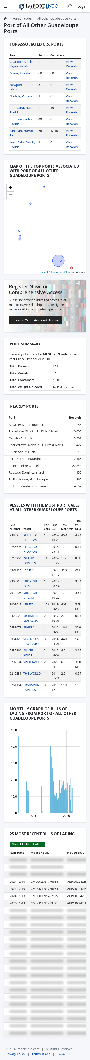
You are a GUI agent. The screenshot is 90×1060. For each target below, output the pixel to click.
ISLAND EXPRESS (29, 560)
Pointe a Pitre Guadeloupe (27, 465)
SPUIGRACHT (32, 662)
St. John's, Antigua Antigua (27, 486)
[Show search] (69, 6)
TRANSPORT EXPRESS (32, 687)
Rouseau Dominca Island (26, 472)
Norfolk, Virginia (21, 96)
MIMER (28, 604)
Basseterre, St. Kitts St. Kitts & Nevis (34, 431)
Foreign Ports (22, 18)
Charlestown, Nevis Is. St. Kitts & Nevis (36, 445)
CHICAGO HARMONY (31, 549)
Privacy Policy (15, 1054)
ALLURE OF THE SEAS (31, 537)
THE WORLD (32, 673)
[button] (10, 188)
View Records (72, 64)
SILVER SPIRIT (28, 652)
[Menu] (6, 6)
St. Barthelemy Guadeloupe (28, 479)
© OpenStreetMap (59, 272)
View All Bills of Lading (27, 844)
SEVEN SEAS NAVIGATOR (32, 641)
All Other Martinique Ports (27, 424)
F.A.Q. (61, 1054)
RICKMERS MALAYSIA (30, 618)
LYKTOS (28, 570)
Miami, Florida (20, 73)
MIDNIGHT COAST (31, 583)
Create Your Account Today (35, 320)
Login (81, 6)
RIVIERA (29, 627)
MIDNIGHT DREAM (31, 595)
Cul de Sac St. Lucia (22, 452)
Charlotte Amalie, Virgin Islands (22, 64)
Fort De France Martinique (27, 458)
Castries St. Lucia (20, 438)
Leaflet (42, 272)
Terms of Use (41, 1054)
